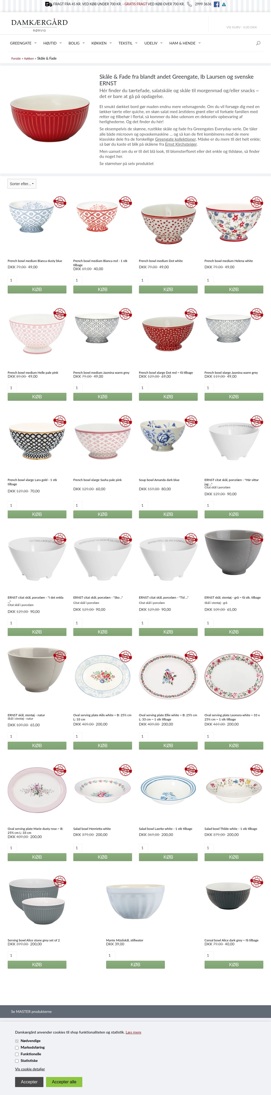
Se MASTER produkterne (31, 1011)
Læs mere (133, 1032)
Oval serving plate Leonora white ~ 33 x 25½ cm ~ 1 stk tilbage (232, 717)
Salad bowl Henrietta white (92, 829)
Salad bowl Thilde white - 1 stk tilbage (231, 829)
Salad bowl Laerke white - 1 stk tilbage (165, 829)
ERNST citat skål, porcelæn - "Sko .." (98, 597)
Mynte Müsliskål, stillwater (124, 940)
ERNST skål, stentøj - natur (26, 715)
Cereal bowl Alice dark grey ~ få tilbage (232, 940)
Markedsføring (33, 1047)
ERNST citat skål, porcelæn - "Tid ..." (163, 597)
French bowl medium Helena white (229, 261)
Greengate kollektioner (175, 139)
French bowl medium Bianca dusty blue (35, 261)
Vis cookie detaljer (30, 1069)
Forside (16, 58)
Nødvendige (30, 1040)
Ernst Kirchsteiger (181, 144)
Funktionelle (31, 1054)
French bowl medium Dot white (161, 261)
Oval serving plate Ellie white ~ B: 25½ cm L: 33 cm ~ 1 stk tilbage (168, 717)
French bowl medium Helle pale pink (33, 373)
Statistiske (29, 1060)
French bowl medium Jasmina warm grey (101, 373)
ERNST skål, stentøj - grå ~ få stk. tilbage (233, 597)
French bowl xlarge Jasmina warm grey (231, 373)
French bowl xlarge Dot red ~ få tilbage (166, 373)
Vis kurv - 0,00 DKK (242, 27)
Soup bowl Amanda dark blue (159, 480)
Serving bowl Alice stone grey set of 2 (34, 940)
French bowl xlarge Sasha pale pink (97, 480)
